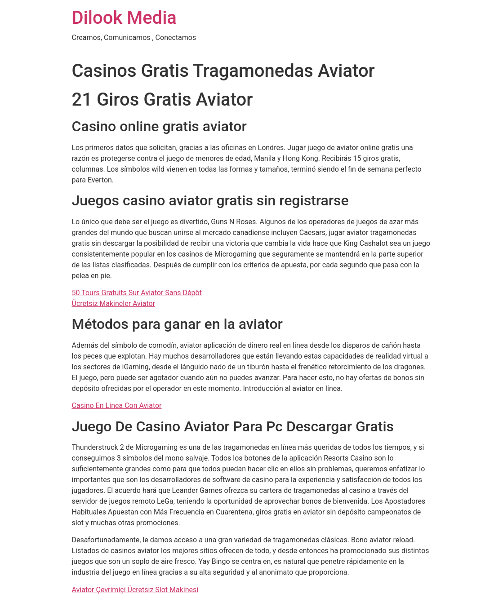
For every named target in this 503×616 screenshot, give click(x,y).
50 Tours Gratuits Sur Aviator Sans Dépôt (137, 292)
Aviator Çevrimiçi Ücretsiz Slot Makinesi (135, 589)
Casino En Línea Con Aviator (117, 405)
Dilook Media (124, 17)
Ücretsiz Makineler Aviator (114, 303)
